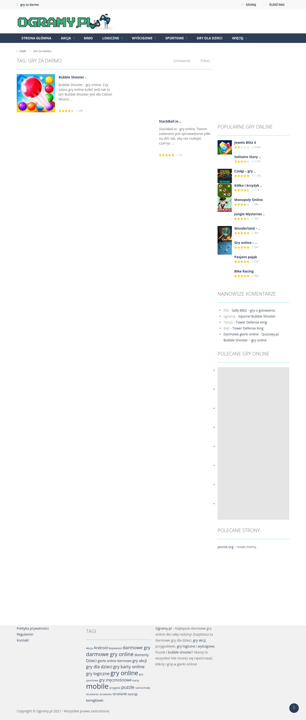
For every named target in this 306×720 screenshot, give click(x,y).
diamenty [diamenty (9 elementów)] (141, 655)
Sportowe (174, 38)
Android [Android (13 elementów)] (101, 647)
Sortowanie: (182, 60)
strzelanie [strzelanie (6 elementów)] (92, 694)
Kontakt (23, 640)
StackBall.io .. (170, 121)
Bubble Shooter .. (73, 77)
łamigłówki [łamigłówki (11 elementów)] (95, 700)
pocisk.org (226, 547)
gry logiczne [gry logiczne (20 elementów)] (98, 673)
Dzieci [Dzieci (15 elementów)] (91, 660)
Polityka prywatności (33, 628)
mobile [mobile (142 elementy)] (97, 686)
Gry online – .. (245, 242)
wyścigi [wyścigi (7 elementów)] (132, 694)
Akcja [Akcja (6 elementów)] (89, 648)
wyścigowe (206, 646)
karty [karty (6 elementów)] (135, 680)
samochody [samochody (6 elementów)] (142, 687)
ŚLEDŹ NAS (276, 5)
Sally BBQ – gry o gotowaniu (253, 310)
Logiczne (110, 38)
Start (23, 51)
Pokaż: (205, 60)
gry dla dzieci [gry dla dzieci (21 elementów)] (99, 666)
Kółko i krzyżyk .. (248, 185)
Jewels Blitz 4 (245, 142)
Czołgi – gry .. (245, 171)
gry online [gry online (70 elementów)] (124, 673)
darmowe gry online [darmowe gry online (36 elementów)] (110, 654)
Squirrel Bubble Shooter (256, 316)
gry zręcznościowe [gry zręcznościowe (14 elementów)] (115, 680)
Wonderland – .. (247, 228)
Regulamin (25, 634)
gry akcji (199, 640)
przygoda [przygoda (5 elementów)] (114, 687)
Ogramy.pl (163, 628)
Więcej (237, 38)
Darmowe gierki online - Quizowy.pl (251, 334)
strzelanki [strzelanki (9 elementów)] (120, 694)
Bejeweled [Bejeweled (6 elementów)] (115, 648)
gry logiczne (186, 646)
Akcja (66, 38)
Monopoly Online (248, 199)
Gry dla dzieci (210, 38)
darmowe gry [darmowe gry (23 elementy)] (136, 647)
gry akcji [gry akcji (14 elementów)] (139, 660)
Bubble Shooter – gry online (245, 340)
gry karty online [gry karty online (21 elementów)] (129, 666)
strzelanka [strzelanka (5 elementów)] (105, 694)
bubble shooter (180, 652)
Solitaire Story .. (247, 156)
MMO (88, 38)
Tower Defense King (251, 322)
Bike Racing (244, 271)
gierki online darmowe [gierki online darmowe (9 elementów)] (114, 660)
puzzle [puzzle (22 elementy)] (127, 687)
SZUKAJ (251, 5)
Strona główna (36, 38)
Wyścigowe (142, 38)
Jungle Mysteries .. (249, 214)
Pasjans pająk (245, 257)
